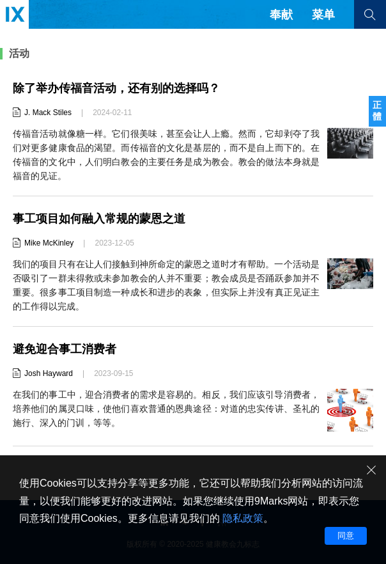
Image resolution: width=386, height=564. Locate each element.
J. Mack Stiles (48, 112)
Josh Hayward (48, 373)
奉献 (281, 14)
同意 (345, 535)
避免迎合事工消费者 (64, 349)
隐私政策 (242, 518)
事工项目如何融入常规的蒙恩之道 (99, 218)
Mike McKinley (48, 243)
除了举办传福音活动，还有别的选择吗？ (116, 88)
